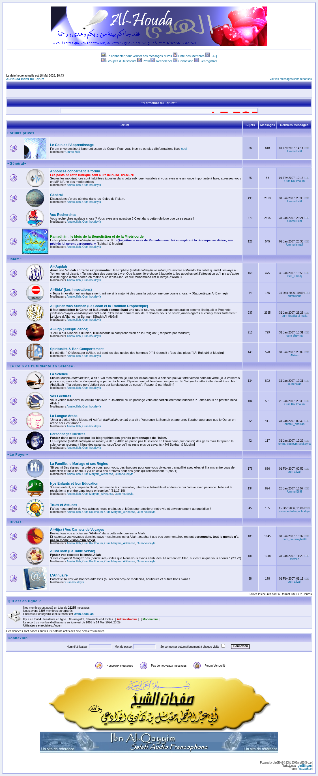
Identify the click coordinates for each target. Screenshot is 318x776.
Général (56, 195)
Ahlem (294, 355)
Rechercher (164, 61)
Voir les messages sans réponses (291, 79)
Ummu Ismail (294, 244)
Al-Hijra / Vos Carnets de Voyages (77, 530)
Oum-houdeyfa (91, 185)
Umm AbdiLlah (84, 613)
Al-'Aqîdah (58, 266)
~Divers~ (15, 522)
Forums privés (21, 133)
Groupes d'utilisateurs (121, 61)
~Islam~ (14, 259)
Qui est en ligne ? (24, 601)
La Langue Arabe (64, 416)
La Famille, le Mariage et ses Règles (79, 464)
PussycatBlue (304, 768)
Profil (146, 61)
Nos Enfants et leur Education (74, 483)
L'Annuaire (59, 575)
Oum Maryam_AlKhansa (97, 474)
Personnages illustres (67, 434)
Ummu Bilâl (72, 151)
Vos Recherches (63, 215)
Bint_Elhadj (294, 276)
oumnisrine (295, 296)
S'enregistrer (208, 61)
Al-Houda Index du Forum (25, 79)
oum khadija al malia (294, 315)
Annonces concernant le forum (75, 171)
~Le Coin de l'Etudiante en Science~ (41, 366)
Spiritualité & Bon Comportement (77, 349)
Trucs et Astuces (63, 505)
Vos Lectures (60, 396)
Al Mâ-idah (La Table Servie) (72, 551)
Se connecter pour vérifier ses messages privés (139, 56)
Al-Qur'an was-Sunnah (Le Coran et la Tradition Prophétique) (99, 306)
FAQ (214, 56)
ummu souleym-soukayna (294, 443)
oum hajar (294, 383)
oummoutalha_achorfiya (295, 511)
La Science (59, 374)
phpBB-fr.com (304, 765)
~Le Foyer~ (17, 455)
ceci (184, 148)
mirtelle (294, 559)
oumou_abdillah (295, 424)
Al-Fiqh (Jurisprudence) (69, 329)
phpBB (276, 762)
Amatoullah (73, 185)
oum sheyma (294, 335)
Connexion (185, 61)
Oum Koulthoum (294, 181)
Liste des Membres (191, 56)
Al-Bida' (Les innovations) (71, 290)
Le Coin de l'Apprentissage (72, 145)
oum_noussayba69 (295, 539)
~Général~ (17, 164)
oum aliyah (294, 471)
